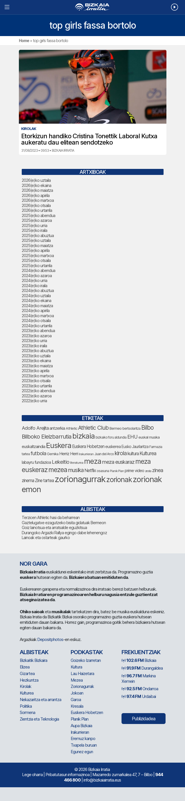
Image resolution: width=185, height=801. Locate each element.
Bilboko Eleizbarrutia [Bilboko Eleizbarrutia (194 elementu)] (46, 436)
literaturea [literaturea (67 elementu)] (76, 463)
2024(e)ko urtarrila (37, 325)
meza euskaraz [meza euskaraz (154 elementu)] (118, 462)
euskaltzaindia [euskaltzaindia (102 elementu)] (33, 446)
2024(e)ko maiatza (37, 305)
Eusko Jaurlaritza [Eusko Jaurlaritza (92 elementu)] (135, 446)
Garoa (76, 699)
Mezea (77, 680)
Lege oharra (32, 774)
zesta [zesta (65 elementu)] (148, 471)
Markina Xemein (139, 678)
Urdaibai (139, 696)
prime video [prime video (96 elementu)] (134, 470)
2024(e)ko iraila (34, 285)
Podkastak (87, 652)
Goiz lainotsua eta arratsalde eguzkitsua (54, 527)
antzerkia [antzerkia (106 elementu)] (57, 428)
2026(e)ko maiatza (37, 190)
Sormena (27, 712)
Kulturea (26, 693)
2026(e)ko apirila (35, 195)
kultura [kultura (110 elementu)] (133, 453)
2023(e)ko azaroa (36, 335)
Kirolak (25, 686)
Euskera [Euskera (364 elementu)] (58, 445)
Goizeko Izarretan (86, 660)
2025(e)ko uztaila (36, 240)
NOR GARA (33, 563)
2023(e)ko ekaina (36, 360)
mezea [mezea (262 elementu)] (57, 470)
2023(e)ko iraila (34, 345)
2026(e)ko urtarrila (37, 210)
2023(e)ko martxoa (37, 375)
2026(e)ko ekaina (36, 185)
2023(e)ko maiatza (37, 365)
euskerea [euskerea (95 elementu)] (113, 446)
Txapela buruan (84, 745)
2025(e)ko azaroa (37, 220)
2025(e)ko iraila (34, 230)
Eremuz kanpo (83, 738)
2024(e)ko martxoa (38, 315)
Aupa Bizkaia (81, 725)
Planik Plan (79, 719)
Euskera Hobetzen (87, 712)
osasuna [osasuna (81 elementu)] (103, 471)
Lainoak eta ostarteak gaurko (46, 537)
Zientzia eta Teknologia (39, 719)
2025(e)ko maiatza (37, 245)
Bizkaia (139, 660)
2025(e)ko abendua (38, 215)
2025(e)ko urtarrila (37, 265)
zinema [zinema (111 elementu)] (28, 480)
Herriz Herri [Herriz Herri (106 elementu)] (68, 453)
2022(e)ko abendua (38, 390)
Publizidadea (143, 718)
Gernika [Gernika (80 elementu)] (52, 454)
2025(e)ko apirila (35, 250)
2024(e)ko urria (34, 280)
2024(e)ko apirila (35, 310)
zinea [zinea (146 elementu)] (157, 470)
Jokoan (77, 693)
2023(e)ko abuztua (37, 350)
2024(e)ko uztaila (36, 295)
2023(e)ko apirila (35, 370)
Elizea (24, 667)
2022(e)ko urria (34, 400)
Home (24, 40)
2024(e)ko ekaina (36, 300)
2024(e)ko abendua (38, 270)
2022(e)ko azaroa (36, 395)
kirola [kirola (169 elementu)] (121, 453)
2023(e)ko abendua (38, 330)
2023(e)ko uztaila (36, 355)
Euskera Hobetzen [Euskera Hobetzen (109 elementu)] (88, 446)
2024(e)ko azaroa (37, 275)
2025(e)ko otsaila (36, 260)
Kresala (77, 706)
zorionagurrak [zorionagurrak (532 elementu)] (80, 479)
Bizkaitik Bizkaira (33, 660)
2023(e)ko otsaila (36, 380)
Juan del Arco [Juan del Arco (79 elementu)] (104, 454)
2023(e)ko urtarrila (37, 385)
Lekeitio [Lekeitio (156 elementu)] (60, 462)
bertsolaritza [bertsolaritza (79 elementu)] (131, 428)
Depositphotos (50, 639)
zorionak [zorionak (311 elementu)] (119, 479)
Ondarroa (140, 688)
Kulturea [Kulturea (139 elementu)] (148, 453)
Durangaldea (142, 668)
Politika (26, 706)
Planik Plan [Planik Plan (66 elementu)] (117, 471)
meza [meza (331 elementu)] (92, 461)
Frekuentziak (141, 652)
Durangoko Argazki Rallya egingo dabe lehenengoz (64, 532)
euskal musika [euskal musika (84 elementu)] (149, 437)
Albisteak (34, 652)
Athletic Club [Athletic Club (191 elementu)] (93, 427)
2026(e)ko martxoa (38, 200)
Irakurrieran (80, 732)
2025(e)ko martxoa (38, 255)
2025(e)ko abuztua (38, 235)
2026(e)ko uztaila (36, 180)
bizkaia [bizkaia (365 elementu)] (83, 435)
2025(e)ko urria (34, 225)
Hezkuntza (29, 680)
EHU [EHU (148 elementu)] (132, 437)
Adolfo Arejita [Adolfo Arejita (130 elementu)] (35, 428)
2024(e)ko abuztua (38, 290)
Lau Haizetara (82, 673)
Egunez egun (82, 751)
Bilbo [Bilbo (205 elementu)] (147, 427)
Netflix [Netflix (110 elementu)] (90, 470)
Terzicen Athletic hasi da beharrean (50, 517)
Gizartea (27, 673)
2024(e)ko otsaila (36, 320)
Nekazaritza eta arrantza (40, 699)
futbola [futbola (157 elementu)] (38, 453)
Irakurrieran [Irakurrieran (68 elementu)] (86, 454)
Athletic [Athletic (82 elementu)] (71, 428)
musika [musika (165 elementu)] (75, 470)
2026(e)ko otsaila (36, 205)
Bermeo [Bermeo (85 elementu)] (116, 428)
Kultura (76, 667)
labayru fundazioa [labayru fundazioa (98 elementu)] (36, 462)
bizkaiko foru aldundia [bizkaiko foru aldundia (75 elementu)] (111, 437)
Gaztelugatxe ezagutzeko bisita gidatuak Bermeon (64, 522)
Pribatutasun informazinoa (67, 774)
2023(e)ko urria (34, 340)
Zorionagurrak (82, 686)
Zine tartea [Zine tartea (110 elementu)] (44, 480)
